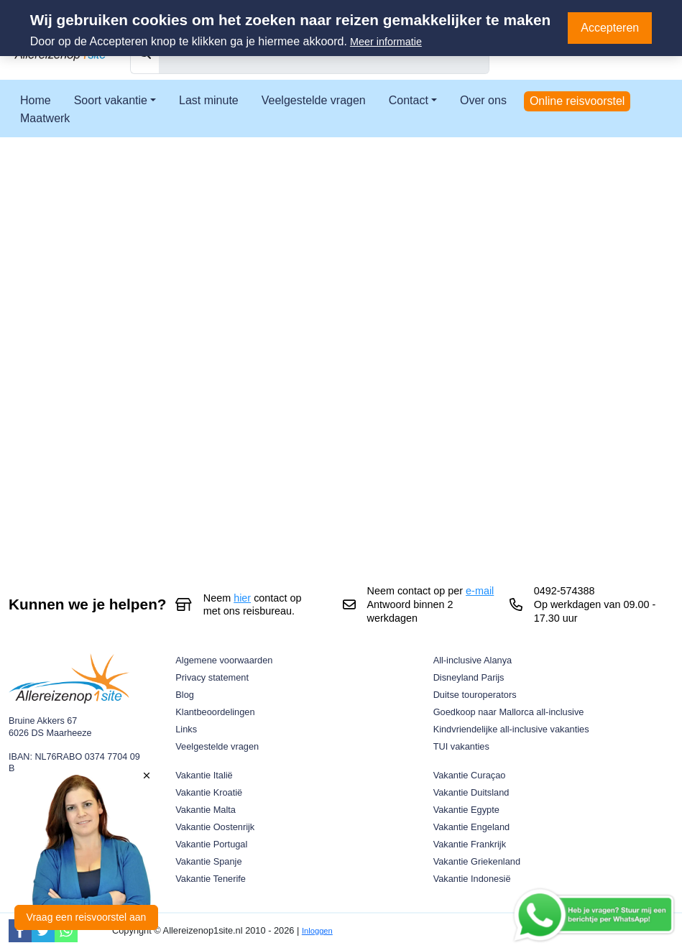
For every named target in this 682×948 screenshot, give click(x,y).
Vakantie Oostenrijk (214, 827)
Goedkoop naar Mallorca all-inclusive (508, 712)
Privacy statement (212, 677)
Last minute (209, 100)
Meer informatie (386, 41)
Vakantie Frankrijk (469, 844)
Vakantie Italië (203, 775)
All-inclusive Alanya (472, 660)
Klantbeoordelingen (214, 712)
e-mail (480, 591)
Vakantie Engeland (471, 827)
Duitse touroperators (475, 694)
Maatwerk (45, 118)
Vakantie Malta (205, 809)
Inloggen (317, 930)
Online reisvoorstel (577, 101)
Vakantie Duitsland (471, 792)
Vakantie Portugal (211, 844)
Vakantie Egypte (466, 809)
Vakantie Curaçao (469, 775)
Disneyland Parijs (468, 677)
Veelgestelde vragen (314, 100)
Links (186, 729)
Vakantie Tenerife (210, 878)
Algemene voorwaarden (223, 660)
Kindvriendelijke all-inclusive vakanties (511, 729)
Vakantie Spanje (208, 861)
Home (35, 100)
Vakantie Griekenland (476, 861)
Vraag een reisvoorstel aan (87, 917)
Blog (184, 694)
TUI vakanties (461, 746)
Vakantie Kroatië (208, 792)
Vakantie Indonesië (472, 878)
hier (242, 598)
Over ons (483, 100)
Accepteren (610, 28)
